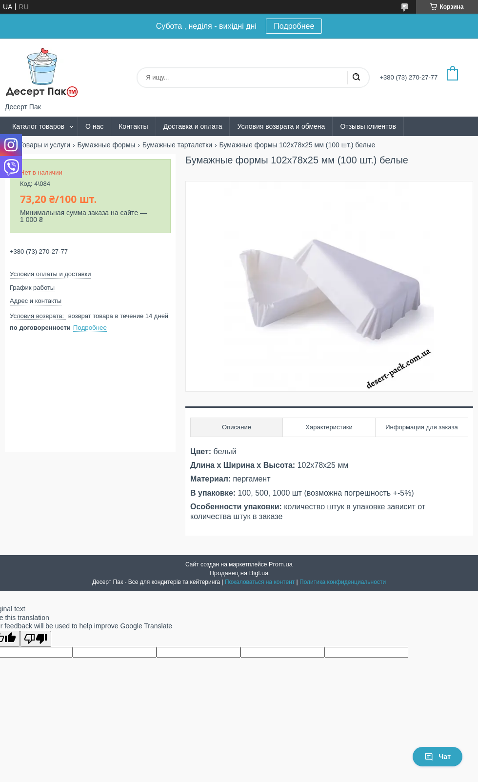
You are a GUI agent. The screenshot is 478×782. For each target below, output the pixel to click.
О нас (94, 126)
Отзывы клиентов (368, 126)
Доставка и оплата (192, 126)
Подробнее (294, 26)
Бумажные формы (107, 145)
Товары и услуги (44, 145)
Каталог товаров (38, 126)
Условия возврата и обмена (281, 126)
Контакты (133, 126)
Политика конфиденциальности (342, 582)
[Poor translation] (35, 639)
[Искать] (356, 77)
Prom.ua (281, 564)
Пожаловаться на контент (260, 582)
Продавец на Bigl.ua (238, 573)
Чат (437, 756)
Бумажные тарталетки (177, 145)
